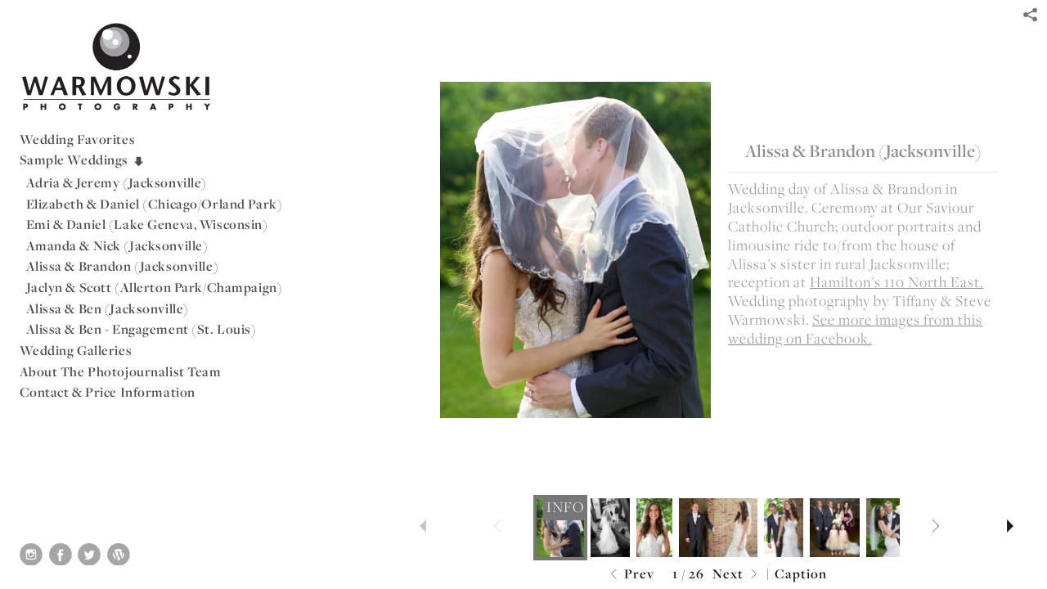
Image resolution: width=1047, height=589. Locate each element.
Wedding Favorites (78, 139)
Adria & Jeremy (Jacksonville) (117, 182)
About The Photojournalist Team (121, 371)
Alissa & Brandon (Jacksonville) (122, 266)
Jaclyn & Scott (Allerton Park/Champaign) (154, 287)
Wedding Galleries (76, 350)
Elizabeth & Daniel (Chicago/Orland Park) (154, 204)
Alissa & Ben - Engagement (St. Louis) (141, 329)
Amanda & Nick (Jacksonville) (117, 245)
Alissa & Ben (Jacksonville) (107, 308)
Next (737, 574)
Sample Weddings (83, 160)
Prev (630, 574)
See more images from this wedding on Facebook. (855, 329)
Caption (801, 573)
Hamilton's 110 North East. (896, 281)
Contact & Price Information (107, 392)
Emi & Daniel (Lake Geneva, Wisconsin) (147, 224)
